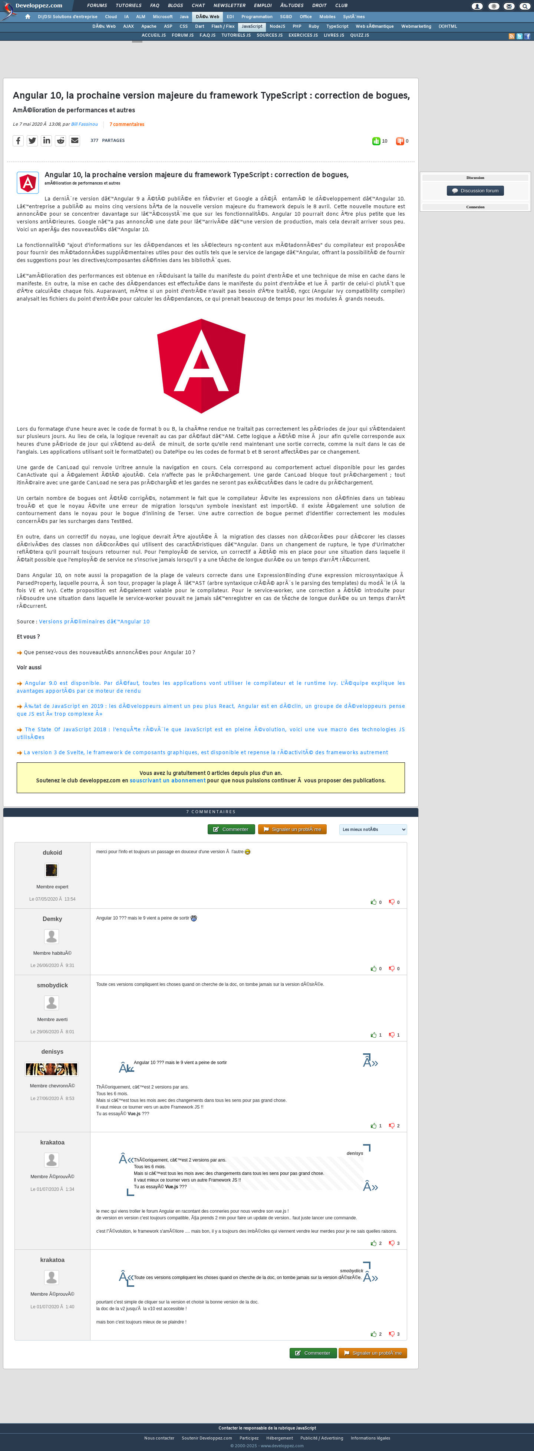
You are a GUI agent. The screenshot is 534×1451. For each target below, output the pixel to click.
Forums (97, 6)
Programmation (257, 17)
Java (184, 17)
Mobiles (327, 17)
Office (306, 17)
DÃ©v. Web (207, 17)
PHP (297, 26)
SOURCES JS (270, 35)
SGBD (286, 17)
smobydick (52, 999)
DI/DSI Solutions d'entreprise (68, 17)
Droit (319, 6)
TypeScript (337, 26)
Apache (148, 26)
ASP (168, 26)
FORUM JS (183, 35)
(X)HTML (448, 26)
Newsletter (229, 6)
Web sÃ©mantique (375, 26)
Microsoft (162, 17)
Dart (199, 26)
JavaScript (252, 26)
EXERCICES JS (303, 35)
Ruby (314, 26)
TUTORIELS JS (236, 35)
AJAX (128, 26)
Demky (52, 933)
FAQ (154, 6)
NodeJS (277, 26)
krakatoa (52, 1156)
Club (341, 6)
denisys (53, 1066)
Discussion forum (475, 191)
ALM (140, 17)
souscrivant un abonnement (168, 785)
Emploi (262, 6)
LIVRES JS (334, 35)
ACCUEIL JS (154, 35)
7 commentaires (126, 129)
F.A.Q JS (207, 35)
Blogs (175, 6)
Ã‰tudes (292, 6)
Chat (198, 6)
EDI (230, 17)
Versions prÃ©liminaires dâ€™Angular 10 (94, 626)
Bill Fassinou (84, 129)
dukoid (52, 866)
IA (126, 17)
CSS (183, 26)
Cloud (111, 17)
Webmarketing (416, 26)
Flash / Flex (222, 26)
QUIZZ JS (359, 35)
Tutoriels (128, 6)
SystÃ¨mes (354, 17)
